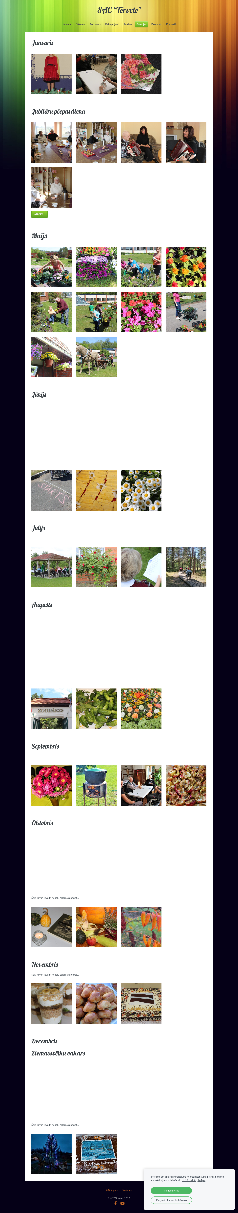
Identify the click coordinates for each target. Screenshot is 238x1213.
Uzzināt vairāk (189, 1180)
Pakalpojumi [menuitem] (112, 24)
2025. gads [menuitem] (112, 1190)
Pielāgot (201, 1180)
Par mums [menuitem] (95, 24)
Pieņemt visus (171, 1190)
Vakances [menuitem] (156, 24)
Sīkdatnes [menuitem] (127, 1190)
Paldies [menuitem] (128, 24)
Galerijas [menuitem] (141, 24)
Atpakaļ (39, 214)
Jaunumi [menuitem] (67, 24)
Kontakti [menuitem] (171, 24)
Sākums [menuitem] (80, 24)
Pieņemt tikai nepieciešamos (171, 1200)
